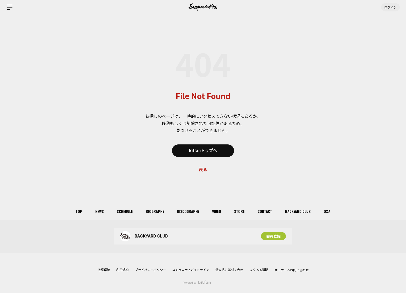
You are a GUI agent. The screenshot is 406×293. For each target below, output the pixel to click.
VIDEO (216, 211)
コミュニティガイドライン (190, 270)
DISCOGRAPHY (188, 211)
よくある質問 (259, 270)
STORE (239, 211)
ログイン (390, 7)
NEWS (99, 211)
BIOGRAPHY (155, 211)
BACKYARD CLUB (298, 211)
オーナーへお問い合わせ (291, 270)
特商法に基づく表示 (229, 270)
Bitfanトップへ (203, 150)
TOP (79, 211)
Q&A (327, 211)
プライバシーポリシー (150, 270)
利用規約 (122, 270)
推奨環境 (104, 270)
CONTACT (265, 211)
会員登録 (273, 236)
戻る (203, 169)
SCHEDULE (125, 211)
